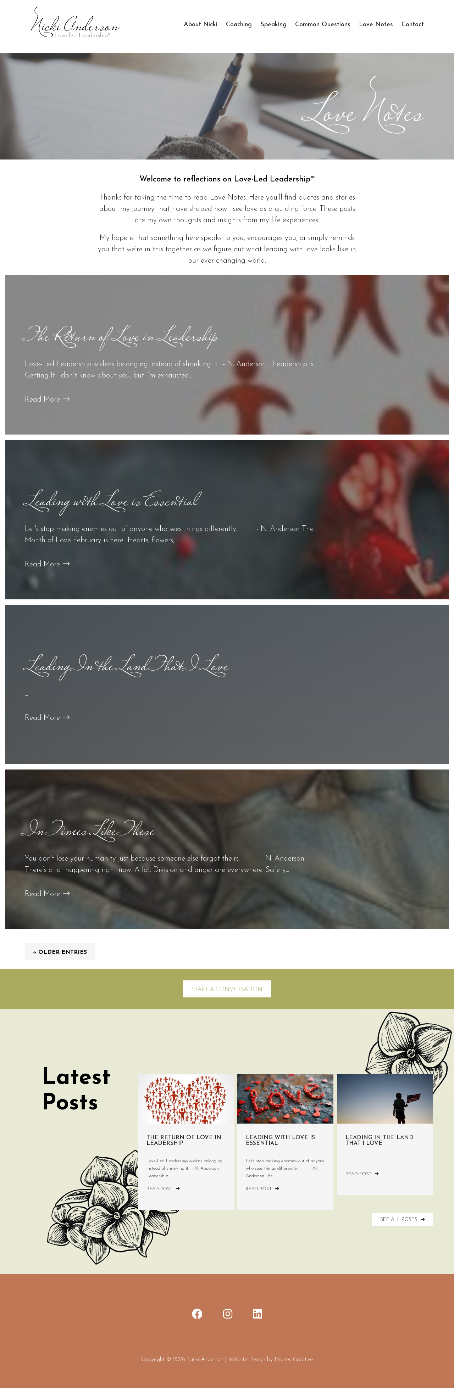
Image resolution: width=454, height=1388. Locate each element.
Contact (413, 24)
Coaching (239, 24)
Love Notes (376, 24)
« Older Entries (60, 952)
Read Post (163, 1189)
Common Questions (322, 24)
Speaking (273, 24)
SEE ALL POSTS (403, 1219)
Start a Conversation (227, 989)
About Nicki (200, 24)
